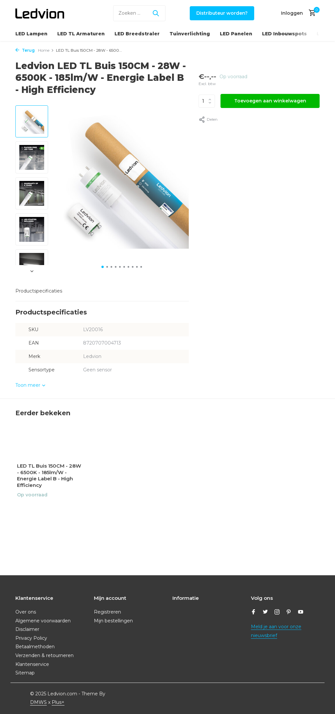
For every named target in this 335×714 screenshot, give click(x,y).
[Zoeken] (139, 13)
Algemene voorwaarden (43, 621)
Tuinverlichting (189, 34)
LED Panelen (236, 34)
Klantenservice (32, 664)
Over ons (25, 612)
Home (46, 50)
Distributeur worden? (222, 13)
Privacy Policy (31, 638)
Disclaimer (27, 629)
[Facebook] (253, 612)
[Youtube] (300, 612)
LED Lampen (31, 34)
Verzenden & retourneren (44, 655)
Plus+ (58, 702)
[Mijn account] (292, 13)
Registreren (107, 612)
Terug (25, 50)
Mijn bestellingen (113, 621)
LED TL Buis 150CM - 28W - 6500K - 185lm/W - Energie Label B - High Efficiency (49, 475)
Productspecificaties (38, 291)
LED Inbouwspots (284, 34)
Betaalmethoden (35, 647)
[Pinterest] (288, 612)
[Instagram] (277, 612)
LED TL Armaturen (81, 34)
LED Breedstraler (137, 34)
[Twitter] (265, 612)
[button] (102, 267)
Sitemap (25, 673)
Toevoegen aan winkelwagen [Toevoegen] (270, 101)
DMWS (38, 702)
